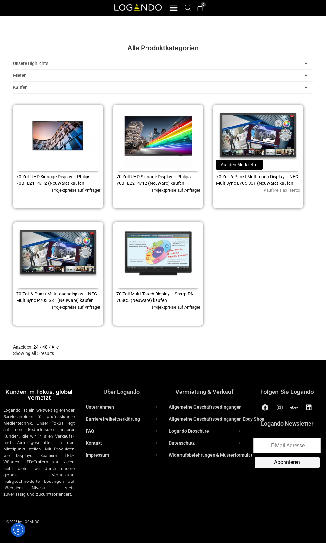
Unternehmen (100, 407)
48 (45, 346)
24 (36, 346)
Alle (55, 346)
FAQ (90, 431)
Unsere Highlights (161, 63)
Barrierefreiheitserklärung (113, 419)
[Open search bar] (188, 8)
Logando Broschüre (189, 431)
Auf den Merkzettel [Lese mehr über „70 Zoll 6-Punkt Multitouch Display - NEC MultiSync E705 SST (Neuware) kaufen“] (239, 164)
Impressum (97, 455)
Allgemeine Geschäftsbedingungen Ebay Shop (216, 419)
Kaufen (161, 87)
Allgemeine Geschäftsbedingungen (205, 407)
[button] (173, 8)
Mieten (161, 75)
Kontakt (94, 443)
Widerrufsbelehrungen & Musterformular (210, 455)
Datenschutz (182, 443)
